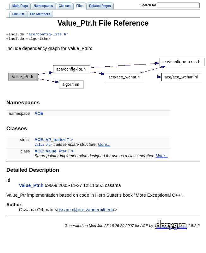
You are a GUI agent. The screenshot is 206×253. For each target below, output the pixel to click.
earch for (148, 5)
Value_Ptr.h (31, 186)
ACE (38, 114)
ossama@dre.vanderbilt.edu (85, 210)
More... (104, 145)
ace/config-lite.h (47, 34)
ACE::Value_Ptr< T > (54, 152)
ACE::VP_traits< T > (53, 141)
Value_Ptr (43, 146)
